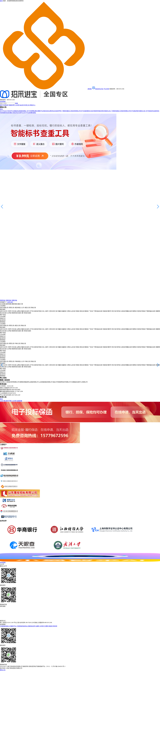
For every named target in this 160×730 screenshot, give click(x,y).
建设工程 (20, 304)
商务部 (55, 626)
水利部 (42, 626)
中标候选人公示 (19, 361)
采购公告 (6, 307)
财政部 (51, 626)
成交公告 (27, 307)
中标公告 (17, 343)
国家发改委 (31, 626)
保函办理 (12, 105)
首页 (1, 105)
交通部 (46, 626)
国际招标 (14, 304)
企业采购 (2, 304)
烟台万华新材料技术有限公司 (62, 382)
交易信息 (6, 105)
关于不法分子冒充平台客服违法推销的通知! (13, 111)
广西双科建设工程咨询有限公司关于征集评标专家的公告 (128, 111)
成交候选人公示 (19, 307)
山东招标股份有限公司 (46, 382)
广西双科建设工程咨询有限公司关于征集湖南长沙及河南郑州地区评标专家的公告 (86, 111)
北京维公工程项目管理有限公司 (9, 382)
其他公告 (33, 307)
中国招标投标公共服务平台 (8, 626)
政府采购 (8, 304)
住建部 (37, 626)
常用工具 (27, 105)
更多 (1, 109)
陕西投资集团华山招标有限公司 (29, 382)
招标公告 (6, 343)
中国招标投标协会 (22, 626)
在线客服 (2, 101)
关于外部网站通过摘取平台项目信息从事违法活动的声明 (44, 111)
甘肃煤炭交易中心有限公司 (79, 382)
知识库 (22, 105)
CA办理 (17, 105)
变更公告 (11, 307)
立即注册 (10, 302)
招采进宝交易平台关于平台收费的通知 (24, 112)
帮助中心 (32, 105)
